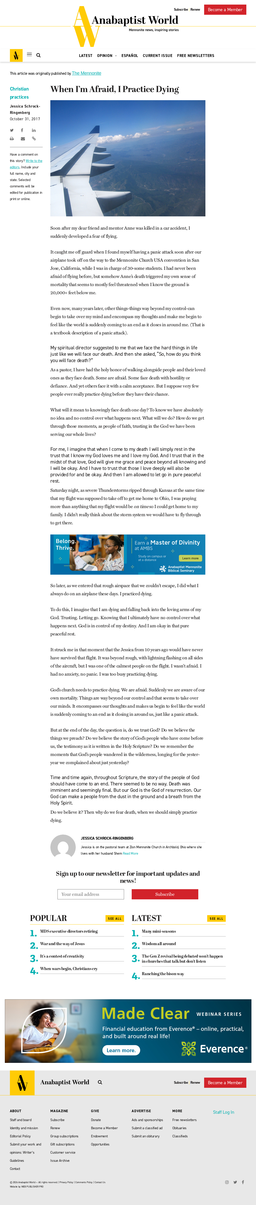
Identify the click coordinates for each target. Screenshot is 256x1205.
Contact (15, 1168)
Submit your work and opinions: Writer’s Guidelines (25, 1152)
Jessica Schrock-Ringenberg (107, 838)
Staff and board (21, 1120)
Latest (86, 55)
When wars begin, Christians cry (68, 969)
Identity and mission (24, 1128)
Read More (130, 853)
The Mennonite (86, 73)
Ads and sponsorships (147, 1120)
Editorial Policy (20, 1136)
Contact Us (100, 1182)
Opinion (107, 55)
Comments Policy (84, 1182)
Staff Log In (223, 1112)
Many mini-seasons (159, 931)
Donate (96, 1120)
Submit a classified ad (147, 1128)
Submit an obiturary (146, 1136)
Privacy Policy (66, 1182)
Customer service (63, 1152)
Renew (195, 9)
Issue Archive (60, 1160)
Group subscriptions (64, 1136)
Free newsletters (184, 1120)
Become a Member (225, 10)
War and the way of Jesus (62, 944)
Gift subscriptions (62, 1144)
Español (130, 55)
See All (115, 919)
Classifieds (180, 1136)
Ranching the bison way (163, 974)
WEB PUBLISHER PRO (32, 1186)
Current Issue (158, 55)
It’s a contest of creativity (62, 956)
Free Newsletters (196, 55)
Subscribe (181, 9)
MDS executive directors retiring (68, 931)
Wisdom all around (159, 944)
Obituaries (179, 1128)
